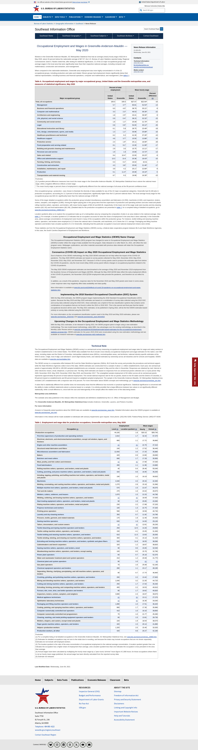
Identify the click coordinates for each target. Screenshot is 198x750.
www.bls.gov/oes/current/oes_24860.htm (49, 210)
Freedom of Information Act (126, 695)
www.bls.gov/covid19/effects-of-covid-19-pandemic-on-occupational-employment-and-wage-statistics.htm (96, 289)
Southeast (79, 23)
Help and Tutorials (122, 715)
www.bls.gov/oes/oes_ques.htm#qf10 (91, 317)
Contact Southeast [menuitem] (150, 35)
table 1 (119, 207)
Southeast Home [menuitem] (46, 35)
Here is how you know (79, 2)
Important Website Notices (126, 711)
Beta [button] (121, 17)
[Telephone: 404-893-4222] (55, 726)
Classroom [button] (110, 17)
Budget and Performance (90, 695)
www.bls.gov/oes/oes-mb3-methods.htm (90, 334)
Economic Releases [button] (93, 17)
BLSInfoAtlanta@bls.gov (141, 65)
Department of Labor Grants (91, 699)
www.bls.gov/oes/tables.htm (60, 359)
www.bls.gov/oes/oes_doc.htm (46, 412)
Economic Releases (97, 680)
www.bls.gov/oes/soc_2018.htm (62, 317)
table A (125, 75)
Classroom (115, 680)
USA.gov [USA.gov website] (82, 707)
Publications (77, 680)
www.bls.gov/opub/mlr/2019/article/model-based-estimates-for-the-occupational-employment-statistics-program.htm (96, 331)
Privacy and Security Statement (127, 699)
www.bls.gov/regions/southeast (143, 67)
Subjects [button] (47, 17)
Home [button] (36, 17)
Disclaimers (119, 703)
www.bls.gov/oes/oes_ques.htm (102, 410)
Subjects (49, 680)
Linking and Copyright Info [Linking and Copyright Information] (125, 707)
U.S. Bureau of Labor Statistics (58, 8)
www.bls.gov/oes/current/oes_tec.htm (146, 381)
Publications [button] (75, 17)
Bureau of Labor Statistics (43, 23)
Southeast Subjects (98, 35)
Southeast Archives (124, 35)
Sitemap (117, 691)
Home (38, 680)
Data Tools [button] (60, 17)
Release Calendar (151, 6)
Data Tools (62, 680)
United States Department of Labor (152, 2)
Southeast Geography (71, 35)
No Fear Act (84, 703)
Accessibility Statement (124, 719)
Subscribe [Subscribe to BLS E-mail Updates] (161, 6)
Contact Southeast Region (45, 735)
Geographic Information (64, 23)
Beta (126, 680)
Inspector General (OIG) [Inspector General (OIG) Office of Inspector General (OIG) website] (89, 691)
